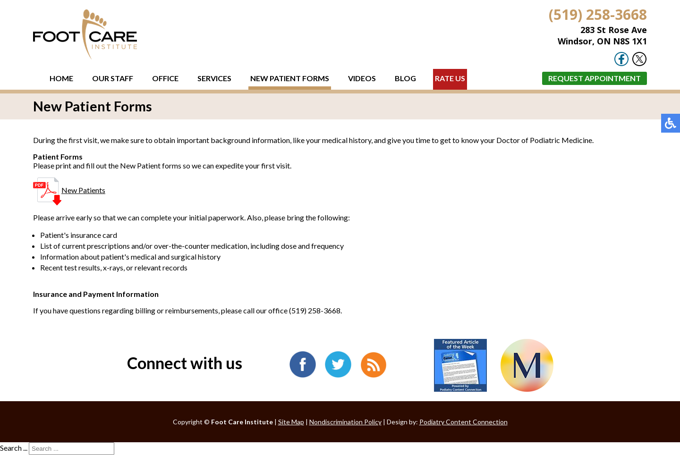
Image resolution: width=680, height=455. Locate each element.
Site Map (291, 422)
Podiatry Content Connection (463, 422)
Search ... (13, 447)
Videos (362, 78)
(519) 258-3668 (598, 14)
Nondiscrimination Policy (345, 422)
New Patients (69, 189)
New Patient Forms (289, 78)
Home (61, 78)
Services (214, 78)
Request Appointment (594, 78)
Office (165, 78)
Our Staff (112, 78)
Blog (405, 78)
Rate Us (450, 78)
